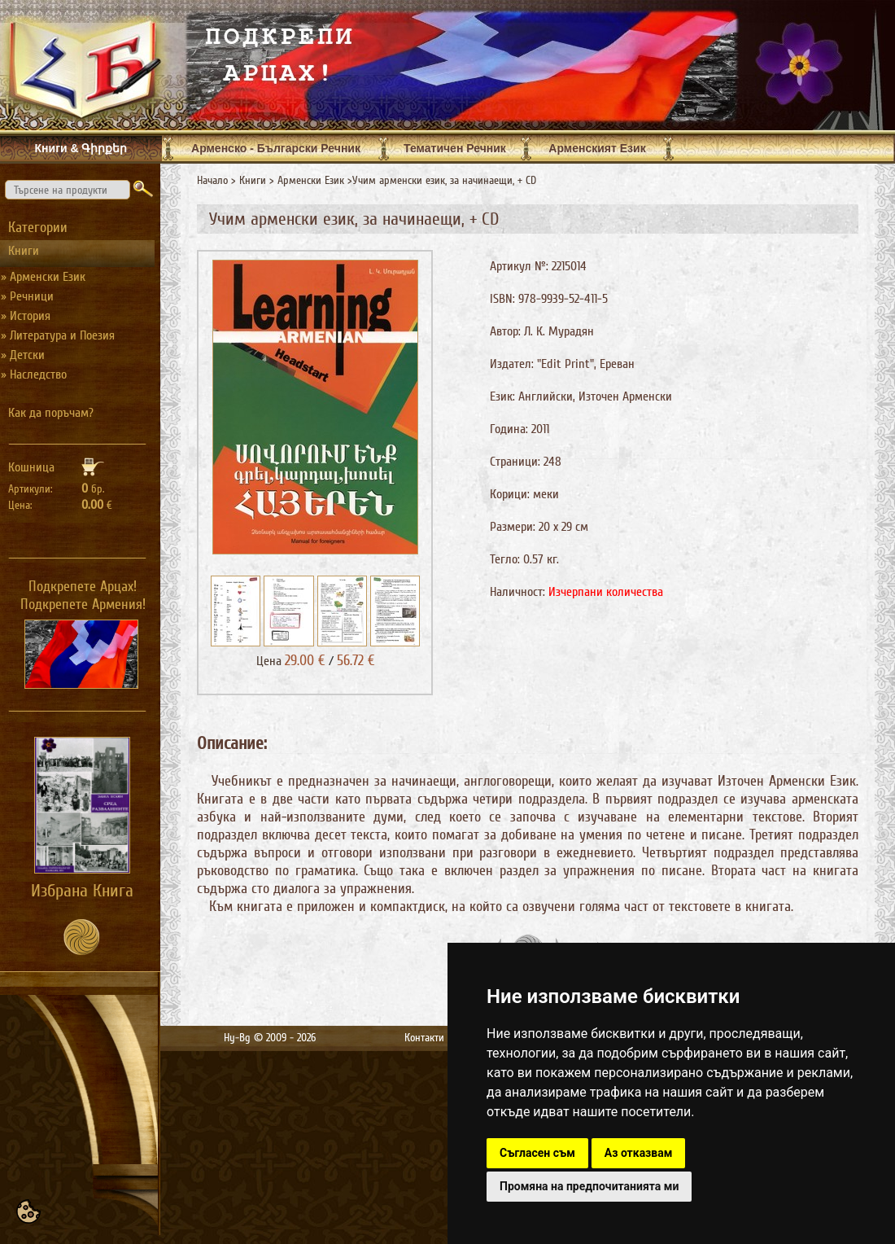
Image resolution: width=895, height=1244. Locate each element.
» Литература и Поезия (58, 335)
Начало (212, 180)
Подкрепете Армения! (83, 604)
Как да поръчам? (51, 413)
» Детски (23, 355)
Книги (252, 180)
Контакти (424, 1038)
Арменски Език (310, 180)
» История (25, 316)
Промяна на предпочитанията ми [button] (589, 1186)
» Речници (27, 296)
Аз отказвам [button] (639, 1152)
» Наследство (34, 374)
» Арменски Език (43, 277)
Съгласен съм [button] (537, 1152)
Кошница (31, 467)
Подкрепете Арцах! (82, 586)
